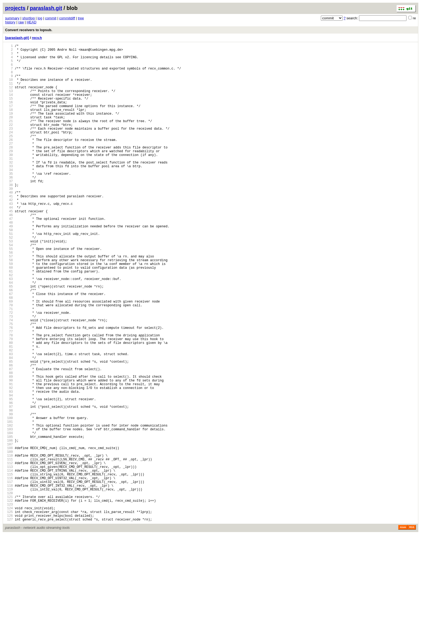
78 (9, 398)
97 (9, 484)
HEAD (31, 22)
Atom (403, 629)
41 (9, 229)
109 (9, 539)
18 (9, 124)
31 (9, 183)
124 (9, 608)
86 (9, 434)
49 (9, 265)
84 (9, 425)
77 (9, 393)
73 (9, 375)
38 (9, 215)
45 (9, 247)
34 (9, 197)
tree (81, 18)
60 (9, 316)
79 (9, 402)
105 (9, 521)
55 (9, 293)
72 (9, 370)
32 (9, 188)
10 (9, 87)
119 (9, 585)
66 (9, 343)
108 (9, 535)
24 (9, 151)
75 (9, 384)
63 (9, 329)
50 (9, 270)
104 (9, 516)
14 (9, 106)
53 (9, 284)
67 (9, 347)
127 (9, 621)
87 (9, 439)
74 (9, 379)
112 (9, 553)
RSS (411, 629)
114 (9, 562)
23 (9, 147)
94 (9, 471)
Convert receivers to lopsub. (28, 30)
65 (9, 338)
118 (9, 580)
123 (9, 603)
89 (9, 448)
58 (9, 306)
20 (9, 133)
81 (9, 411)
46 (9, 252)
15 (9, 110)
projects (15, 8)
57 (9, 302)
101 (9, 503)
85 (9, 430)
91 (9, 457)
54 (9, 288)
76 (9, 389)
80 (9, 407)
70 (9, 361)
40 (9, 224)
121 (9, 594)
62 (9, 325)
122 (9, 598)
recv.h (37, 38)
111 (9, 548)
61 (9, 320)
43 (9, 238)
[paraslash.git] (17, 38)
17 (9, 119)
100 (9, 498)
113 (9, 557)
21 (9, 138)
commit (50, 18)
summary (12, 18)
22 (9, 142)
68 (9, 352)
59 (9, 311)
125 (9, 612)
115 (9, 567)
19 (9, 128)
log (40, 18)
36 (9, 206)
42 (9, 233)
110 (9, 544)
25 (9, 156)
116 (9, 571)
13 (9, 101)
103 (9, 512)
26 (9, 160)
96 (9, 480)
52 (9, 279)
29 (9, 174)
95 (9, 475)
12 (9, 96)
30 (9, 179)
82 (9, 416)
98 (9, 489)
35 (9, 201)
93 (9, 466)
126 (9, 617)
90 (9, 452)
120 (9, 589)
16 (9, 115)
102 (9, 507)
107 (9, 530)
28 (9, 170)
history (10, 22)
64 (9, 334)
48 (9, 261)
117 (9, 576)
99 (9, 494)
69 (9, 357)
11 (9, 92)
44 (9, 243)
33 (9, 192)
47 (9, 256)
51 (9, 274)
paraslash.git (46, 8)
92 (9, 462)
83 (9, 420)
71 (9, 366)
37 (9, 211)
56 (9, 297)
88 (9, 443)
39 (9, 220)
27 (9, 165)
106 (9, 525)
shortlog (28, 18)
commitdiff (67, 18)
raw (21, 22)
